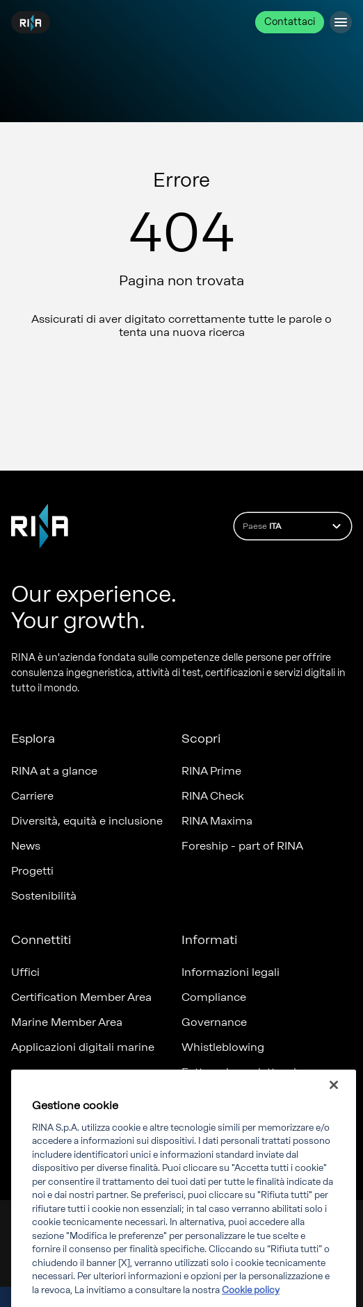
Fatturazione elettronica (245, 1072)
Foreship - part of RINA (242, 845)
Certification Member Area (81, 997)
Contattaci (289, 22)
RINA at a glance (54, 770)
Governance (214, 1022)
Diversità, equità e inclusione (87, 820)
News (25, 845)
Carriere (32, 795)
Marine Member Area (66, 1022)
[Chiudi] (333, 1098)
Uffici (25, 972)
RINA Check (213, 795)
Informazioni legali (231, 972)
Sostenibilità (43, 895)
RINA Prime (211, 770)
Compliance (214, 997)
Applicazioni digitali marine (82, 1047)
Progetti (32, 870)
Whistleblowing (223, 1047)
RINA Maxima (217, 820)
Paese (294, 526)
